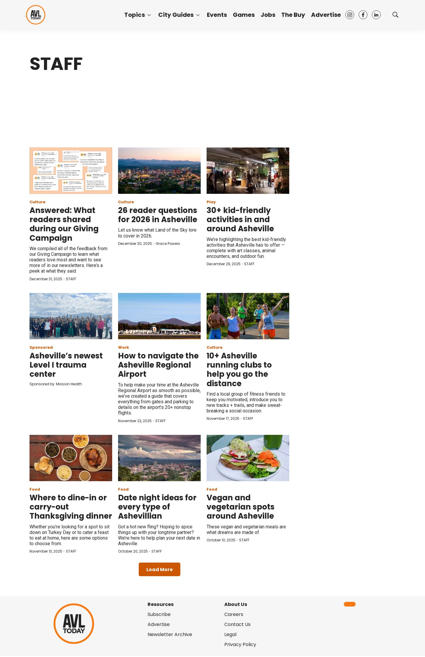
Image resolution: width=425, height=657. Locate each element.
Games (244, 15)
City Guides (176, 15)
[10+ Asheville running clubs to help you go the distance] (248, 316)
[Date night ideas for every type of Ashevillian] (159, 458)
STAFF (71, 278)
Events (217, 15)
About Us (235, 604)
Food (35, 489)
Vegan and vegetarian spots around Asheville (240, 506)
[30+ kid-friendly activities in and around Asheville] (248, 171)
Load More (159, 569)
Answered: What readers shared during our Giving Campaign (64, 224)
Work (123, 347)
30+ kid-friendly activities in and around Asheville (240, 219)
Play (211, 202)
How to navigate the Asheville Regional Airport (158, 364)
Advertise (326, 15)
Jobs (268, 15)
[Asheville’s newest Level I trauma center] (71, 316)
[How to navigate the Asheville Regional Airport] (159, 316)
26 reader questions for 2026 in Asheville (157, 215)
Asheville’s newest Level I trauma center (66, 364)
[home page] (36, 14)
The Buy (293, 15)
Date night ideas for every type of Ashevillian (157, 506)
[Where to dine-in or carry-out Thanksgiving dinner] (71, 458)
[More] (149, 15)
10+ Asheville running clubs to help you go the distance (239, 369)
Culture (37, 202)
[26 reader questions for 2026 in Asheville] (159, 171)
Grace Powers (168, 243)
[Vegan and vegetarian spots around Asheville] (248, 458)
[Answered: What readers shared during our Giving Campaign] (71, 171)
